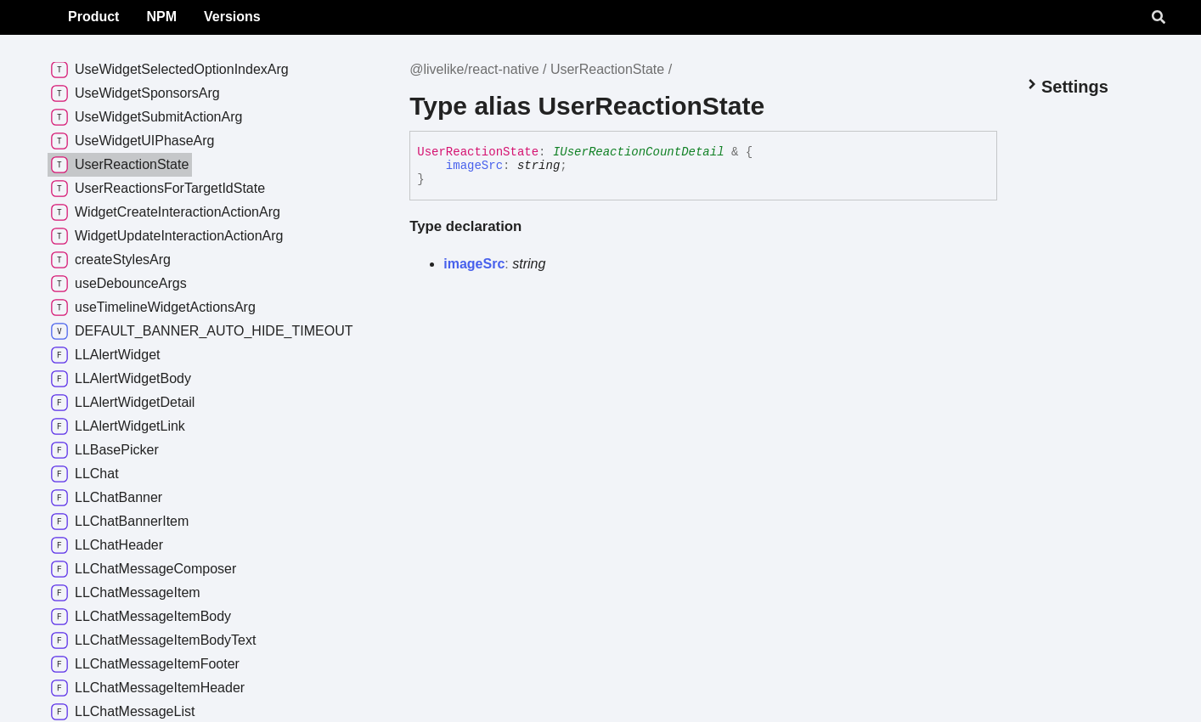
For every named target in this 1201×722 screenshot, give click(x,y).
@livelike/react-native (473, 69)
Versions (342, 16)
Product (203, 16)
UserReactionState (607, 69)
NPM (272, 16)
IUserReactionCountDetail (639, 152)
